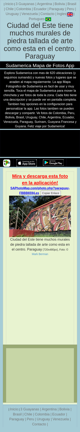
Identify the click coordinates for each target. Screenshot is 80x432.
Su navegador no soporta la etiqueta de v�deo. (40, 143)
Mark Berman (40, 254)
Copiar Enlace (50, 193)
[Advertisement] (40, 300)
